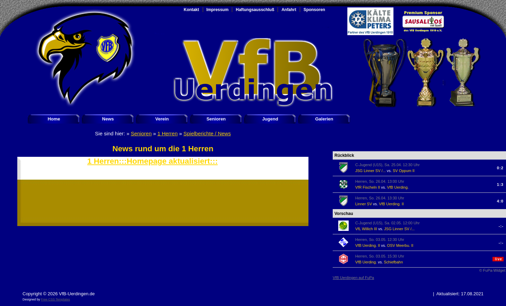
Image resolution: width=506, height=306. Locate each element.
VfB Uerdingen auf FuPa (353, 278)
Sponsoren (314, 9)
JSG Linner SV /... (370, 171)
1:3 (500, 184)
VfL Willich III (366, 229)
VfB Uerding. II (391, 204)
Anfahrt (288, 9)
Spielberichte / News (207, 133)
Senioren (216, 119)
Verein (162, 119)
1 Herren (167, 133)
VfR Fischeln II (367, 187)
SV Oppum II (404, 171)
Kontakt (191, 9)
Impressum (218, 9)
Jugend (270, 119)
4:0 (500, 201)
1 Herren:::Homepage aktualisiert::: (152, 161)
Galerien (324, 119)
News (108, 119)
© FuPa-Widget (492, 270)
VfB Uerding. (398, 187)
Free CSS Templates (55, 299)
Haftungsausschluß (255, 9)
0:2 (500, 168)
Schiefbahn (393, 262)
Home (53, 119)
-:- (501, 226)
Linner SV (363, 204)
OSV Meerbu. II (400, 245)
